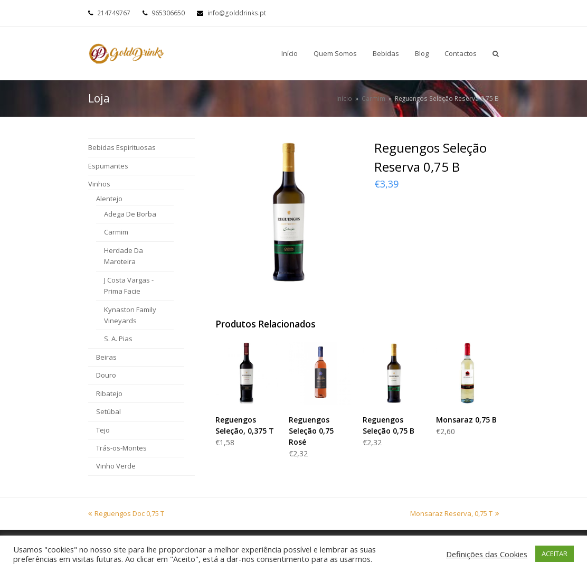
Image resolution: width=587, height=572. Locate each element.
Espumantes (108, 166)
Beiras (106, 357)
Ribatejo (109, 393)
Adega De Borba (130, 214)
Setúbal (108, 411)
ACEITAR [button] (554, 553)
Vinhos (99, 184)
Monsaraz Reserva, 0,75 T (454, 513)
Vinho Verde (116, 466)
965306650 (168, 12)
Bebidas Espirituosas (122, 147)
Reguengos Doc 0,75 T (126, 513)
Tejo (103, 430)
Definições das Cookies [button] (486, 554)
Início (344, 98)
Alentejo (109, 198)
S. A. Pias (118, 338)
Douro (106, 375)
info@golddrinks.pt (236, 12)
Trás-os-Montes (121, 448)
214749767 (113, 12)
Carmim (116, 232)
